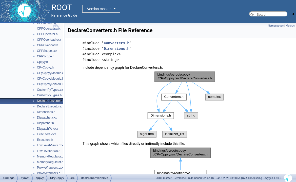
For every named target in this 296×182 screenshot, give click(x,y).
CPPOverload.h (47, 45)
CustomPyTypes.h (49, 95)
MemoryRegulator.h (50, 162)
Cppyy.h (42, 62)
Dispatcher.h (45, 123)
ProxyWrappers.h (48, 173)
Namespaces (276, 25)
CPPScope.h (45, 56)
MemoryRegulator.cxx (51, 156)
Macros (290, 25)
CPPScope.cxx (47, 51)
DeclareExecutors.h (50, 106)
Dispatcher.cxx (47, 117)
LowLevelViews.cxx (50, 145)
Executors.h (45, 140)
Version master (99, 9)
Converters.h (116, 43)
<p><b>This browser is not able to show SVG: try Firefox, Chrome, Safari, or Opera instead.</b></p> (180, 104)
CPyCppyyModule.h (50, 78)
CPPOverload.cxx (49, 39)
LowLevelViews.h (49, 151)
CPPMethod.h (46, 23)
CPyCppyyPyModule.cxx (53, 84)
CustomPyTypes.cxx (51, 90)
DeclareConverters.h (51, 101)
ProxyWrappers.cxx (50, 167)
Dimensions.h (46, 112)
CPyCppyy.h (45, 67)
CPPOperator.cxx (49, 28)
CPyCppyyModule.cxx (52, 73)
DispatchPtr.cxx (47, 128)
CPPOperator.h (47, 34)
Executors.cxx (46, 134)
